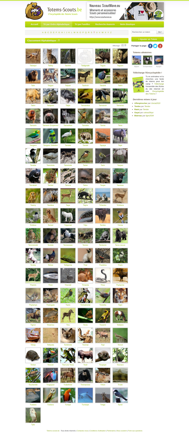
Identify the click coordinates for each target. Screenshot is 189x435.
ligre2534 (150, 116)
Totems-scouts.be (53, 431)
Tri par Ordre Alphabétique (56, 24)
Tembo (137, 106)
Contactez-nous (82, 431)
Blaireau (138, 116)
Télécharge (159, 84)
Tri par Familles (82, 24)
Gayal (137, 112)
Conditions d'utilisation (97, 431)
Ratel (136, 109)
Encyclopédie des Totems (155, 92)
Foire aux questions (135, 431)
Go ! (160, 32)
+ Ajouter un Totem (147, 39)
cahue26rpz (148, 112)
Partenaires (111, 431)
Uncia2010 (155, 103)
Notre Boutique (127, 24)
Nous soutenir (122, 431)
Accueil (34, 24)
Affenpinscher (140, 103)
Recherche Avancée (105, 24)
